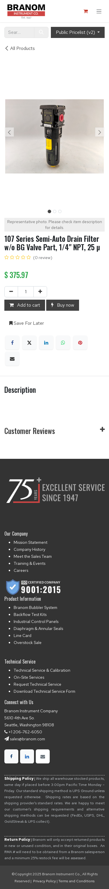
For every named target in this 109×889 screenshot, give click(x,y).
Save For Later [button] (26, 323)
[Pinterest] (80, 343)
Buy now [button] (62, 305)
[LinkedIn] (46, 343)
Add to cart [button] (24, 305)
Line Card (22, 635)
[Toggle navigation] (99, 11)
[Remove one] (11, 291)
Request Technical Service (37, 684)
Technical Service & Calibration (42, 670)
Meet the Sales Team (33, 556)
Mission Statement (30, 542)
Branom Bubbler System (35, 607)
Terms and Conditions (76, 881)
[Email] (12, 359)
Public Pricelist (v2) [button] (76, 32)
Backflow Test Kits (30, 614)
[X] (29, 343)
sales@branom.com (27, 739)
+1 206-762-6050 (25, 732)
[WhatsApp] (63, 343)
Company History (29, 549)
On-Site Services (29, 677)
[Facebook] (12, 343)
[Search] (41, 32)
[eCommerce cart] (85, 11)
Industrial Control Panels (36, 621)
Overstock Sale (28, 642)
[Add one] (40, 291)
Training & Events (29, 563)
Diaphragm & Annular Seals (38, 628)
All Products (19, 48)
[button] (9, 132)
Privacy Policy (44, 881)
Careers (21, 570)
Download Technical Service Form (44, 691)
